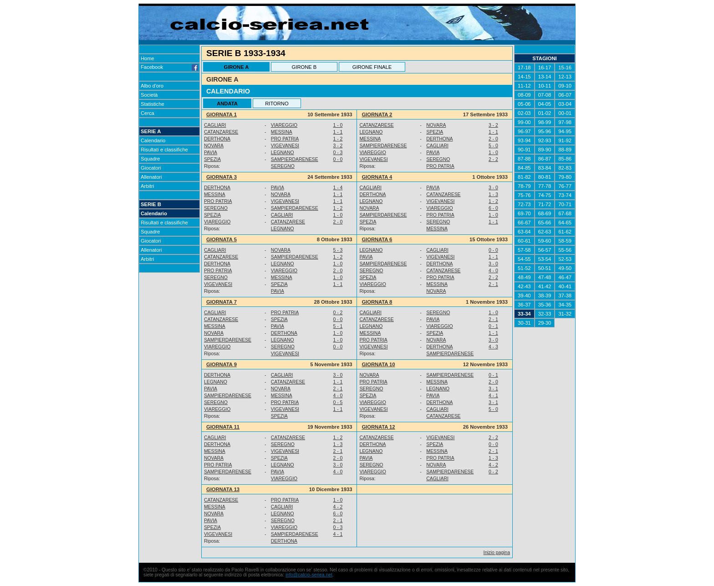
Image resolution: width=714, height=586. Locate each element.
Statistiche (152, 104)
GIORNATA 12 (378, 427)
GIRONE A (236, 67)
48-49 (524, 277)
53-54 (544, 259)
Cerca (147, 113)
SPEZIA (434, 132)
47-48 (544, 277)
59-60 (544, 241)
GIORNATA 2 (377, 114)
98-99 (544, 122)
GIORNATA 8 (377, 302)
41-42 (544, 286)
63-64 (524, 231)
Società (149, 95)
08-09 (524, 95)
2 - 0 (493, 138)
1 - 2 (337, 138)
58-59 (564, 241)
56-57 (544, 250)
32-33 (544, 313)
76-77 (564, 186)
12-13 (564, 76)
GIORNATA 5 (221, 239)
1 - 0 (337, 125)
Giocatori (151, 168)
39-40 (524, 295)
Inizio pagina (497, 552)
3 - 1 (493, 388)
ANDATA (227, 103)
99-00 (524, 122)
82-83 (564, 168)
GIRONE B (304, 67)
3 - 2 (493, 125)
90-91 (524, 149)
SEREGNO (438, 159)
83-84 (544, 168)
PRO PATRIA (285, 138)
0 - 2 (337, 312)
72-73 (524, 204)
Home (147, 58)
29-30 (544, 323)
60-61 (524, 241)
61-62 (564, 231)
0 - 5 (337, 402)
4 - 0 (493, 270)
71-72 (544, 204)
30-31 (524, 323)
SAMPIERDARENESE (383, 145)
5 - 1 (337, 326)
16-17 (544, 67)
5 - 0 (493, 145)
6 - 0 (493, 208)
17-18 (524, 67)
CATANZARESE (376, 125)
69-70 (524, 213)
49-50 (564, 268)
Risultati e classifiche (164, 149)
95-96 (544, 131)
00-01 (564, 113)
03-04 (564, 104)
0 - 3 (337, 152)
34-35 (564, 304)
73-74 (564, 195)
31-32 (564, 313)
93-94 (524, 140)
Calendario (153, 140)
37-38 (564, 295)
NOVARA (436, 125)
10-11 (544, 85)
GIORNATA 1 (221, 114)
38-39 (544, 295)
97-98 (564, 122)
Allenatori (151, 177)
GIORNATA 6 (377, 239)
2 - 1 (493, 284)
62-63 (544, 231)
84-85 (524, 168)
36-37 (524, 304)
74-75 (544, 195)
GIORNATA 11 (223, 427)
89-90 (544, 149)
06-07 (564, 95)
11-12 (524, 85)
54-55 (524, 259)
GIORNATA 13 (223, 489)
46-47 (564, 277)
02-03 (524, 113)
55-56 (564, 250)
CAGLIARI (215, 125)
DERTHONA (217, 138)
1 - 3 (493, 194)
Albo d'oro (152, 85)
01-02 (544, 113)
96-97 (524, 131)
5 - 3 (337, 250)
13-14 (544, 76)
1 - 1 (337, 132)
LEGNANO (370, 132)
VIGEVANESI (285, 145)
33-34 (524, 313)
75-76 (524, 195)
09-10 (564, 85)
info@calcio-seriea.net (309, 574)
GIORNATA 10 (378, 364)
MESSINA (281, 132)
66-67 (524, 222)
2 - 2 (493, 159)
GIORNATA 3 (221, 177)
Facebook (169, 67)
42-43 (524, 286)
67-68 (564, 213)
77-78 (544, 186)
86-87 (544, 158)
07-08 (544, 95)
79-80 (564, 177)
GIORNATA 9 (221, 364)
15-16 (564, 67)
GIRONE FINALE (372, 67)
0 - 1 (493, 326)
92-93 (544, 140)
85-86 (564, 158)
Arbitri (147, 186)
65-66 (544, 222)
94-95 (564, 131)
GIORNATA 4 (377, 177)
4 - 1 (493, 395)
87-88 (524, 158)
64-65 (564, 222)
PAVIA (210, 152)
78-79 (524, 186)
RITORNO (276, 103)
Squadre (150, 158)
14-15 (524, 76)
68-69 (544, 213)
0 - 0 (337, 159)
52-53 (564, 259)
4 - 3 (493, 346)
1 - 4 (337, 187)
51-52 (524, 268)
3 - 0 (493, 187)
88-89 (564, 149)
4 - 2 (493, 464)
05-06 (524, 104)
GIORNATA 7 (221, 302)
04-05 (544, 104)
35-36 (544, 304)
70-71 (564, 204)
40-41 (564, 286)
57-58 (524, 250)
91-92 (564, 140)
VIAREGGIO (284, 125)
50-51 (544, 268)
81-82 (524, 177)
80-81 (544, 177)
